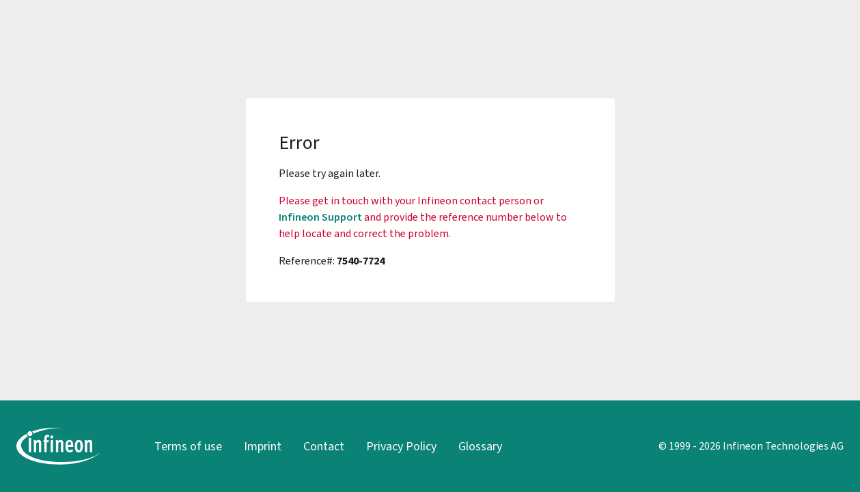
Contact (323, 446)
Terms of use (188, 446)
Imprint (262, 446)
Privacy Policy (401, 446)
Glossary (480, 446)
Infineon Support (320, 217)
